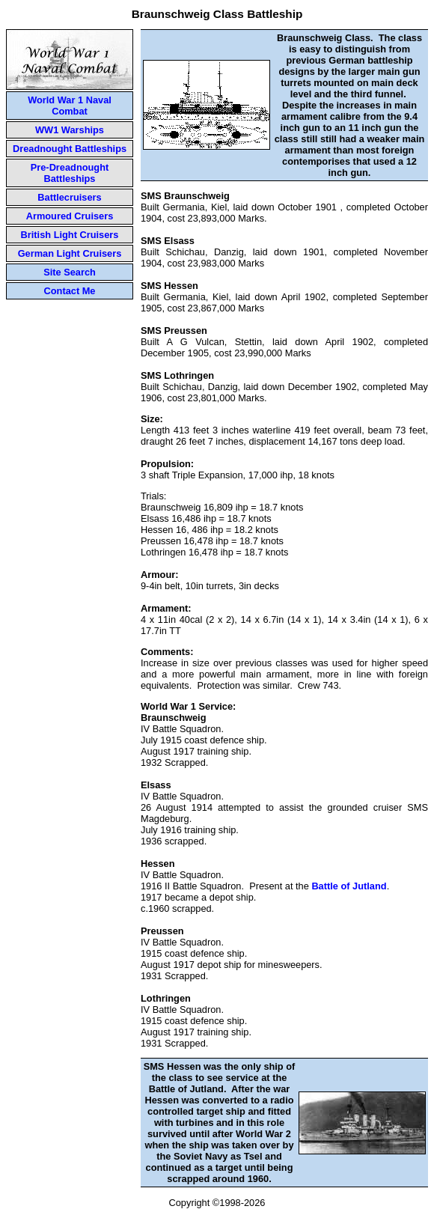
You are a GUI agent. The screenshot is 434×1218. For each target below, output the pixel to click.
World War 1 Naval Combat (69, 105)
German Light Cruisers (70, 253)
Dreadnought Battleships (69, 148)
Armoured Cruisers (70, 216)
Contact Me (70, 290)
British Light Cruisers (70, 234)
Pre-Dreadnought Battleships (70, 173)
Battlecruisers (69, 197)
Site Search (69, 272)
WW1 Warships (69, 129)
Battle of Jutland (348, 886)
